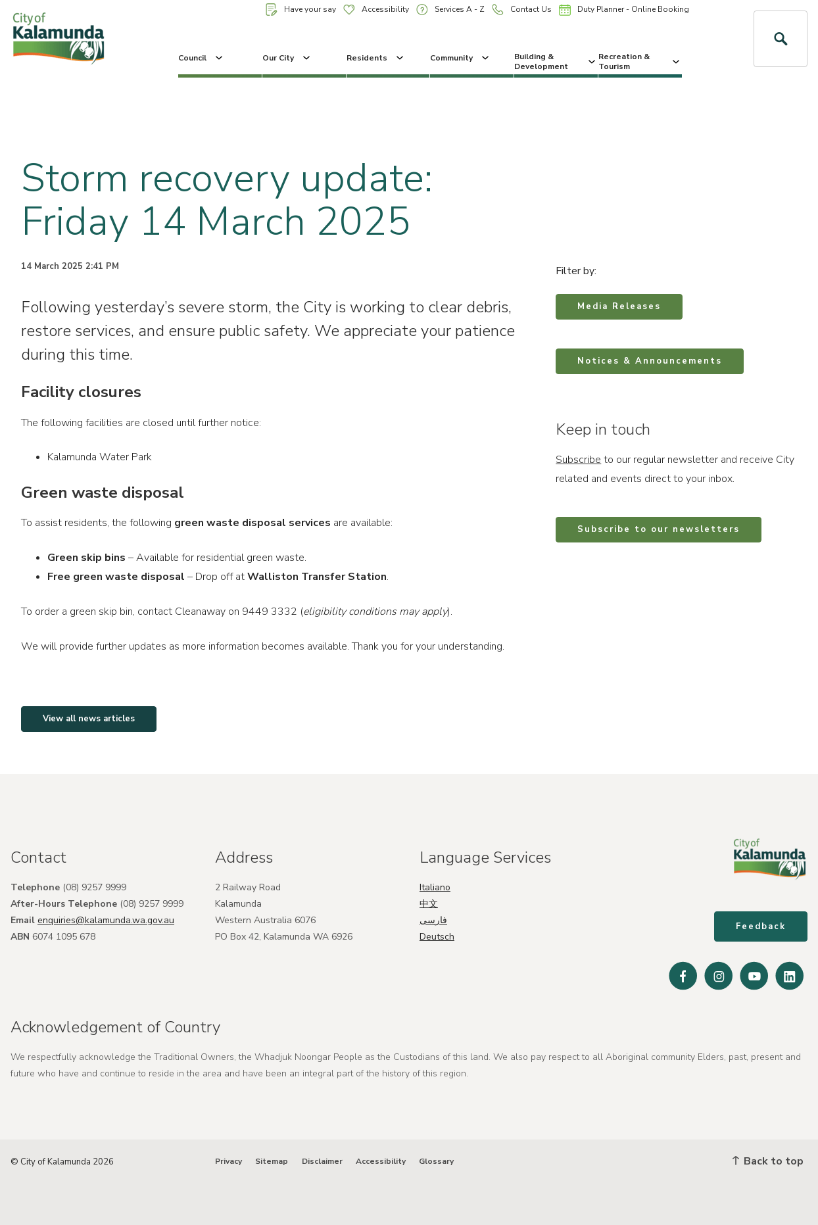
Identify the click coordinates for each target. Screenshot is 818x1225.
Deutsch (437, 936)
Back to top (768, 1161)
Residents (376, 58)
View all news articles (89, 719)
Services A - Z (450, 9)
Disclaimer (322, 1161)
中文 (429, 904)
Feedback (761, 926)
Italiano (435, 887)
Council (201, 58)
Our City (287, 58)
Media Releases (619, 306)
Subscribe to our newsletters (658, 529)
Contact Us (522, 9)
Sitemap (271, 1161)
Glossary (436, 1161)
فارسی (433, 920)
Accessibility (376, 9)
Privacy (228, 1161)
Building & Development (556, 61)
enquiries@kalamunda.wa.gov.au (105, 920)
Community (460, 58)
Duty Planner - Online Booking (624, 10)
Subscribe (578, 459)
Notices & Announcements (649, 361)
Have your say (301, 9)
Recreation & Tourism (640, 61)
